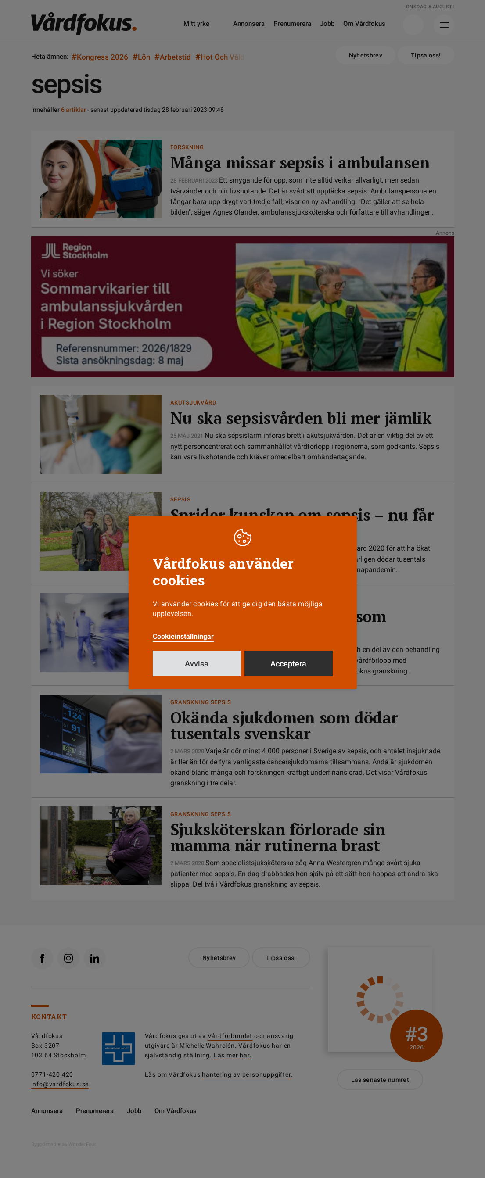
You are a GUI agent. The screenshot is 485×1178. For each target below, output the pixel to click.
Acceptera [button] (288, 663)
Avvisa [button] (196, 663)
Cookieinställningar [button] (183, 636)
